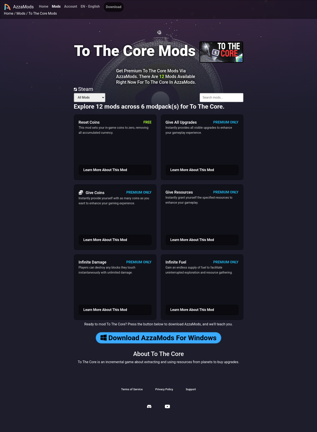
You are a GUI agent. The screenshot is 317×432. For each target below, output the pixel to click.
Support (191, 389)
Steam (83, 89)
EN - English (90, 6)
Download (113, 7)
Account (70, 6)
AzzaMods (19, 6)
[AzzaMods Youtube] (167, 407)
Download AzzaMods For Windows (158, 338)
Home (43, 6)
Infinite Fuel (176, 262)
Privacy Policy (164, 389)
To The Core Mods (42, 13)
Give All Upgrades (181, 122)
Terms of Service (131, 389)
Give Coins (91, 192)
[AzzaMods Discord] (149, 407)
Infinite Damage (93, 262)
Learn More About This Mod (105, 170)
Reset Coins (89, 122)
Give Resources (179, 192)
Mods (56, 6)
